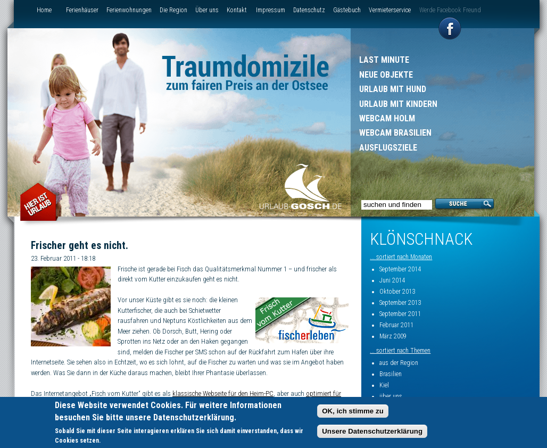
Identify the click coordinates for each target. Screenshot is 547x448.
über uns (390, 396)
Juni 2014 (392, 280)
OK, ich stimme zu (353, 411)
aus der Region (398, 363)
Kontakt (237, 10)
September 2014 (400, 269)
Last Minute (384, 60)
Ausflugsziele (388, 148)
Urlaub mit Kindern (398, 104)
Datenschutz (309, 10)
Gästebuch (347, 10)
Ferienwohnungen (129, 10)
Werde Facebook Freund (450, 10)
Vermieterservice (390, 10)
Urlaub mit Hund (392, 89)
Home (44, 10)
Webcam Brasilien (395, 133)
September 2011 (400, 314)
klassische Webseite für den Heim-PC (223, 393)
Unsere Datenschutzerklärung (372, 431)
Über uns (207, 10)
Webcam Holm (387, 118)
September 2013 (400, 302)
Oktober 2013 (397, 291)
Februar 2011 (396, 325)
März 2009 (393, 336)
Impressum (270, 10)
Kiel (384, 385)
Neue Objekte (386, 75)
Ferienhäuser (82, 10)
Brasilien (390, 374)
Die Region (173, 10)
